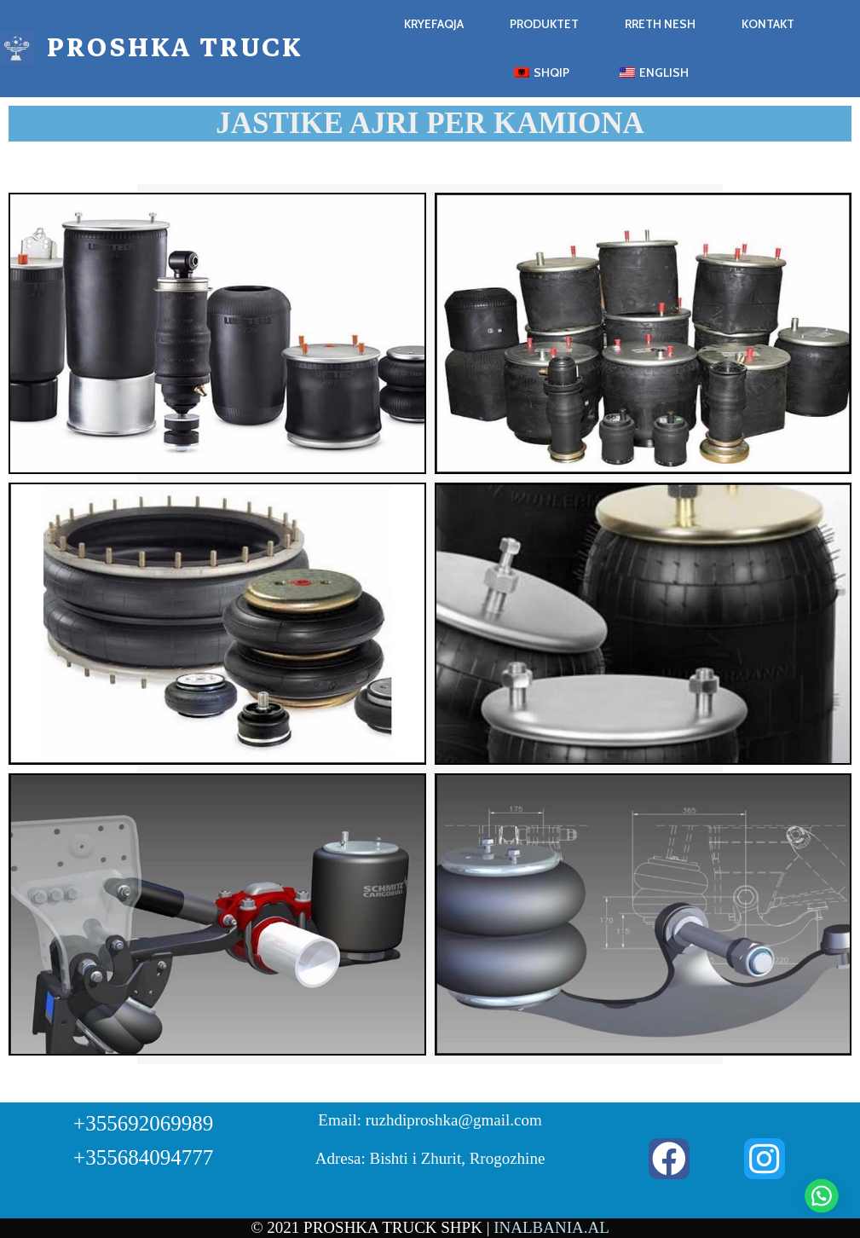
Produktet (544, 24)
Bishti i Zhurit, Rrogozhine (457, 1158)
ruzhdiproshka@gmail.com (454, 1120)
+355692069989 (143, 1123)
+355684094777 (143, 1157)
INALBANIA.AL (551, 1227)
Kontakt (768, 24)
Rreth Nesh (660, 24)
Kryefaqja (434, 24)
